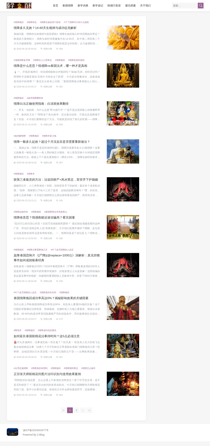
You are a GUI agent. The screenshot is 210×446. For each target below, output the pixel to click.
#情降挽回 (19, 22)
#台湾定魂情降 (21, 373)
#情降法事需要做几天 (37, 254)
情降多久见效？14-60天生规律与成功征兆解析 (47, 28)
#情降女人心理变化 (42, 60)
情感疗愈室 (114, 5)
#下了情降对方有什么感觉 (76, 22)
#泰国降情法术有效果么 (55, 216)
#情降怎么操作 (88, 373)
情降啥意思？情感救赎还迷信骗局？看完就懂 (46, 222)
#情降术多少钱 (49, 136)
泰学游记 (97, 5)
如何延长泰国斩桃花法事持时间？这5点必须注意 (48, 341)
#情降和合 (32, 22)
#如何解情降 (20, 136)
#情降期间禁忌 (71, 373)
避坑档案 (130, 5)
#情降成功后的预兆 (47, 335)
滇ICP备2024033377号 (36, 435)
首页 (55, 5)
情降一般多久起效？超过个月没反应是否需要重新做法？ (54, 141)
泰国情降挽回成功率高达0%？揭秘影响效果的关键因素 (53, 303)
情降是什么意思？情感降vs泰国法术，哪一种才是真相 (52, 66)
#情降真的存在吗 (48, 297)
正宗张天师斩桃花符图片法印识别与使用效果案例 (49, 379)
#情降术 (31, 174)
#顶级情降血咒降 (22, 60)
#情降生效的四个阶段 (50, 22)
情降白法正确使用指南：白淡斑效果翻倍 (43, 103)
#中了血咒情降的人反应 (62, 254)
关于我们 (145, 5)
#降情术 (17, 335)
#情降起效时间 (21, 216)
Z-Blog (40, 439)
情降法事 (48, 49)
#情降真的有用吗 (39, 373)
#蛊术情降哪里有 (35, 98)
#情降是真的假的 (76, 60)
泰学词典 (82, 5)
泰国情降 (67, 5)
